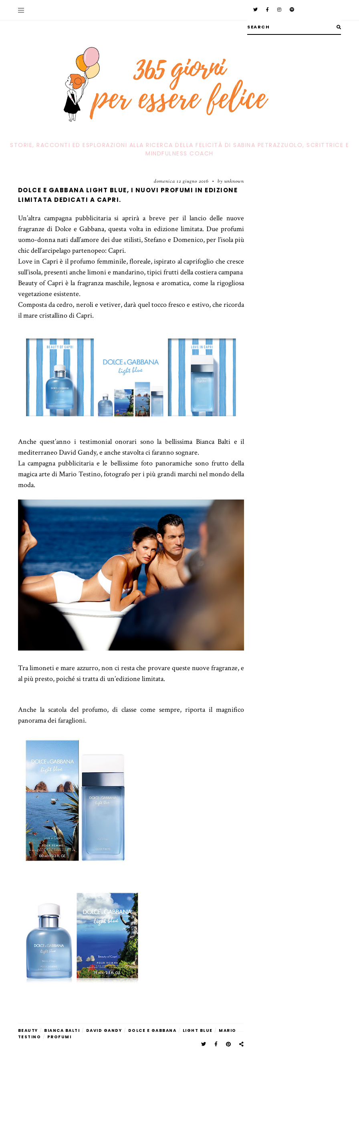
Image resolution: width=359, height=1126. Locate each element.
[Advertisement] (131, 1067)
